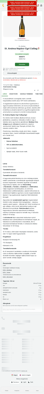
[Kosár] (37, 389)
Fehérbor (17, 85)
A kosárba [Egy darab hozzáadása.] (22, 64)
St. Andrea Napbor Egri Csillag (22, 48)
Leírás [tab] (5, 94)
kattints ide (24, 371)
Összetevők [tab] (13, 94)
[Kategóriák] (17, 389)
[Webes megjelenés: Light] (23, 382)
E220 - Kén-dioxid (8, 277)
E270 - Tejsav (6, 272)
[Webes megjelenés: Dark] (30, 382)
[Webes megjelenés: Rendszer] (15, 382)
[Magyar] (38, 5)
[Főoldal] (6, 389)
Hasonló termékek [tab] (26, 94)
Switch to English (25, 375)
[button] (41, 5)
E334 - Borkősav (7, 270)
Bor (11, 85)
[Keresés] (27, 389)
